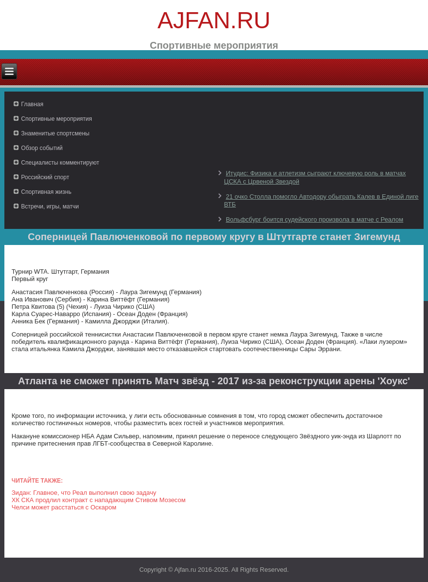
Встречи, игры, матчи (49, 206)
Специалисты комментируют (60, 162)
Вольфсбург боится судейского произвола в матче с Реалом (314, 219)
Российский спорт (45, 177)
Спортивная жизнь (46, 191)
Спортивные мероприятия (56, 118)
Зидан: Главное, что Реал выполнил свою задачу (84, 492)
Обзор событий (41, 148)
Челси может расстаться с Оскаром (64, 507)
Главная (32, 104)
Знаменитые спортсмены (55, 133)
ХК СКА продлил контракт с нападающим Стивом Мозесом (99, 500)
